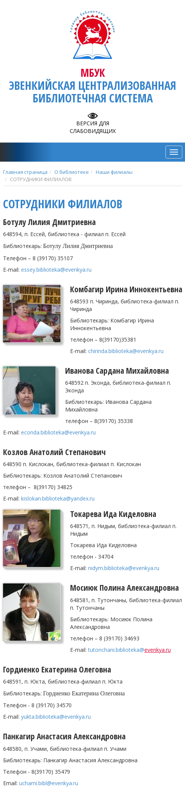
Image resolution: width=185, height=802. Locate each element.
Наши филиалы (114, 172)
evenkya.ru (157, 649)
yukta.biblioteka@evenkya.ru (56, 716)
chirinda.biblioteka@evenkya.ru (126, 351)
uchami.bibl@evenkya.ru (48, 783)
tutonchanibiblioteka (116, 649)
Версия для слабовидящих (93, 127)
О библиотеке (71, 172)
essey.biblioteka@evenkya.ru (56, 269)
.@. (58, 498)
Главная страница (25, 172)
